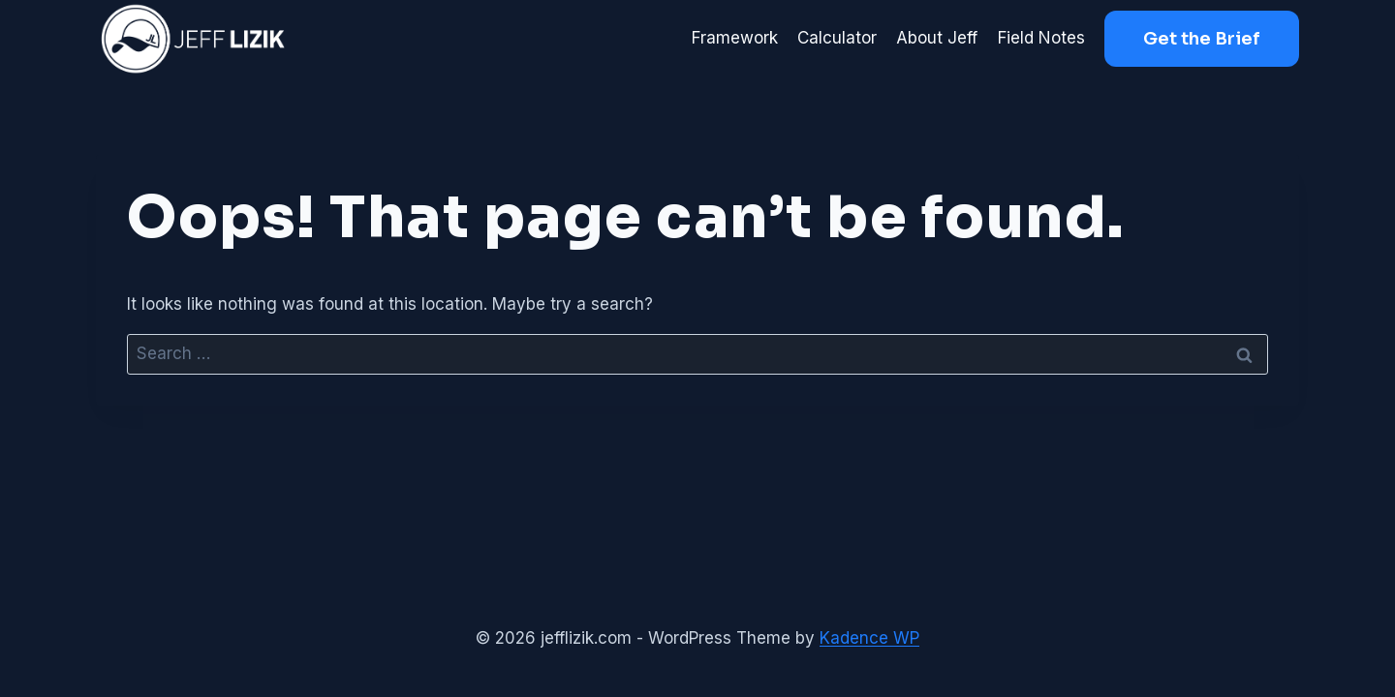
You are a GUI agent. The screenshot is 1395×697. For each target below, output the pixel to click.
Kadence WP (869, 638)
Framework (735, 37)
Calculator (837, 37)
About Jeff (936, 37)
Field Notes (1041, 37)
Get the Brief (1201, 38)
